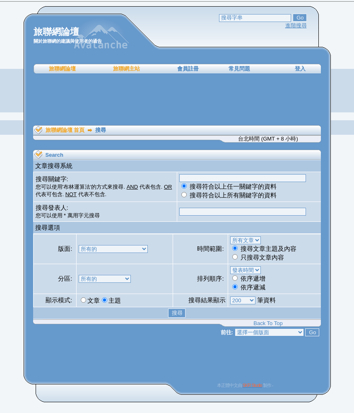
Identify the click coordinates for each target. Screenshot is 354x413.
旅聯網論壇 (62, 69)
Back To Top (267, 323)
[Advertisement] (177, 99)
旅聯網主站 (126, 69)
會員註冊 (188, 69)
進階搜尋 (296, 25)
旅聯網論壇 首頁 (65, 130)
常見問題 (239, 69)
